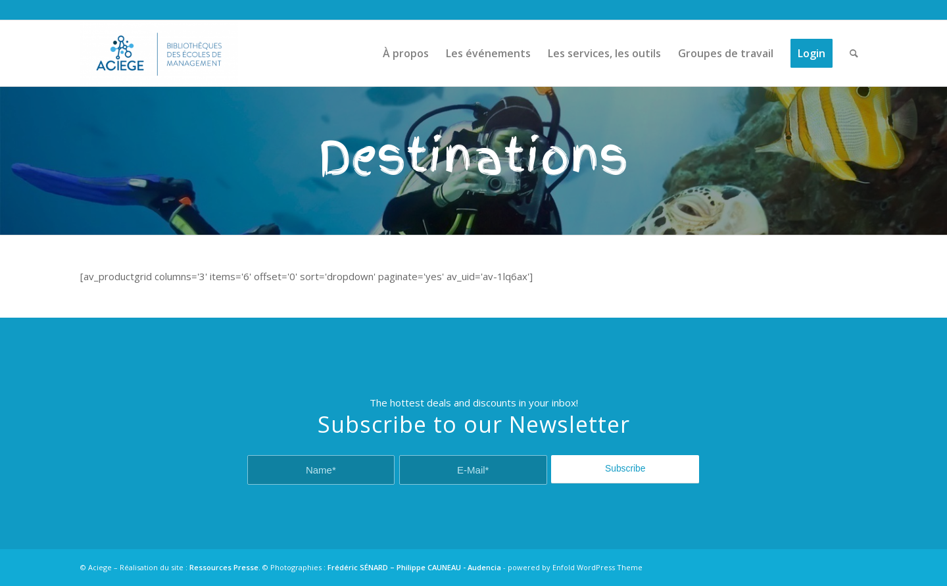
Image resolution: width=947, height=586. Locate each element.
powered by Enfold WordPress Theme (575, 567)
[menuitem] (405, 53)
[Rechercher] (854, 53)
